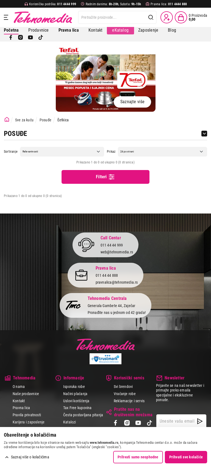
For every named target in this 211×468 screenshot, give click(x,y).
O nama (19, 386)
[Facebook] (11, 37)
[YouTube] (30, 37)
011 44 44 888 (107, 275)
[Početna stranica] (7, 119)
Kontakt (95, 30)
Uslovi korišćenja (76, 401)
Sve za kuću (24, 120)
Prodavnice (38, 30)
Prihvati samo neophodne (138, 457)
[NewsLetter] (199, 421)
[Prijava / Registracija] (166, 17)
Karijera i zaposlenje (29, 422)
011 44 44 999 (112, 245)
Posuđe (45, 120)
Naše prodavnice (26, 394)
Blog (172, 30)
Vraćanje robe (125, 394)
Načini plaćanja (75, 394)
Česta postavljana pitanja (83, 415)
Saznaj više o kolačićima (30, 457)
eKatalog (120, 30)
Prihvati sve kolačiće (186, 457)
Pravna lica (21, 408)
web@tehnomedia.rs (117, 252)
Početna (11, 30)
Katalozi (69, 422)
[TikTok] (41, 37)
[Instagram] (21, 37)
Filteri (105, 177)
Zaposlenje (148, 30)
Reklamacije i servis (129, 401)
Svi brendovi (123, 386)
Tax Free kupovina (77, 408)
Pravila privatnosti (27, 415)
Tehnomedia (42, 17)
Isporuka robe (74, 386)
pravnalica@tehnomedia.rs (117, 282)
